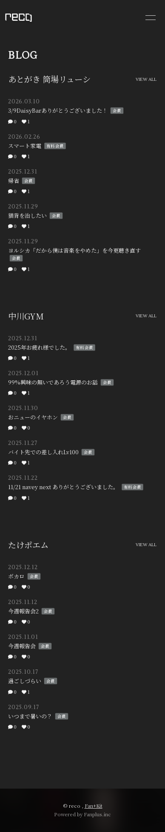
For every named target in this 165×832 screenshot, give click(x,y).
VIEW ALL (146, 79)
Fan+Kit (93, 805)
